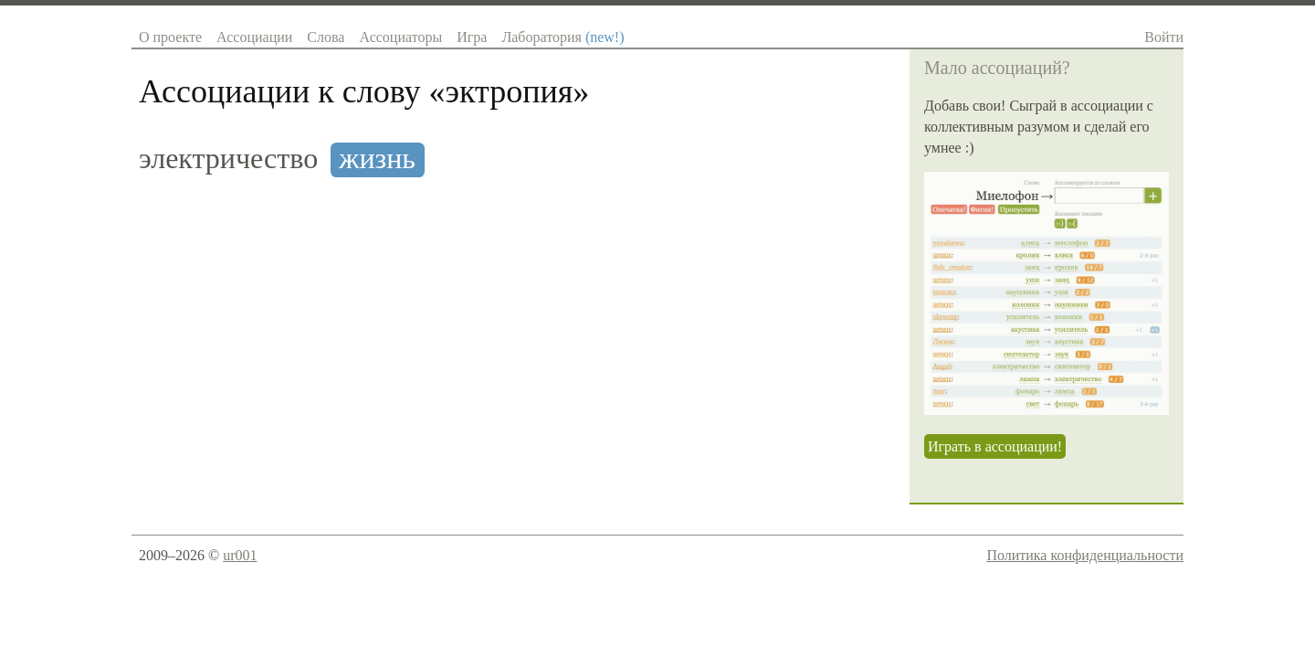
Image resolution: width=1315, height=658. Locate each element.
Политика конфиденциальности (1085, 555)
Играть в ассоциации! (995, 446)
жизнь (377, 159)
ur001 (240, 555)
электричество (228, 159)
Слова (325, 37)
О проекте (170, 37)
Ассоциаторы (400, 37)
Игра (472, 37)
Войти (1164, 37)
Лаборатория (562, 37)
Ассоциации (254, 37)
